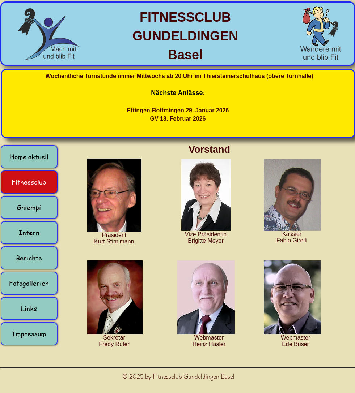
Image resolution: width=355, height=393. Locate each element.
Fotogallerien (29, 283)
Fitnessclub (29, 181)
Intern (29, 232)
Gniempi (29, 207)
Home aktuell (28, 156)
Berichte (29, 257)
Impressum (29, 333)
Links (29, 308)
